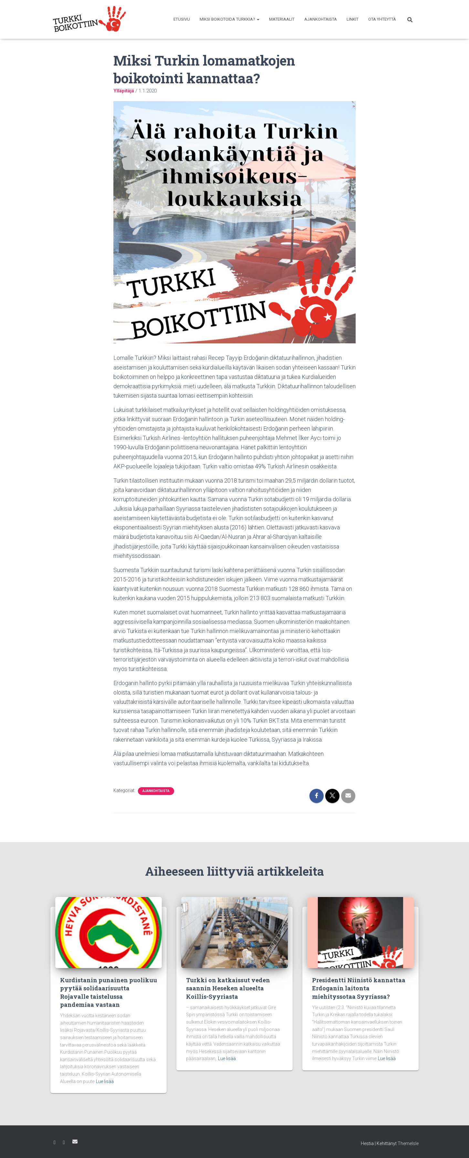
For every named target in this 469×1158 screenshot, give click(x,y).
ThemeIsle (408, 1143)
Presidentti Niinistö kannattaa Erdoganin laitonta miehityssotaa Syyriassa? (358, 988)
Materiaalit (282, 19)
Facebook (54, 1142)
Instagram (64, 1142)
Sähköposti (75, 1141)
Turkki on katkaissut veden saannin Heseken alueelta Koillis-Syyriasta (228, 988)
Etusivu (181, 19)
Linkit (353, 19)
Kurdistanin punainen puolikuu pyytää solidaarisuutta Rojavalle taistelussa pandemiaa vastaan (108, 992)
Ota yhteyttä (382, 19)
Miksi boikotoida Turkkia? (229, 19)
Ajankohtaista (320, 19)
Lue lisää (105, 1081)
